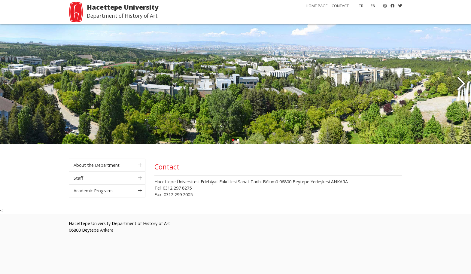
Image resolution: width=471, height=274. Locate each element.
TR (361, 5)
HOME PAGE (317, 5)
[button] (461, 84)
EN (372, 5)
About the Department (97, 165)
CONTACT (340, 5)
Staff (78, 178)
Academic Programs (94, 190)
